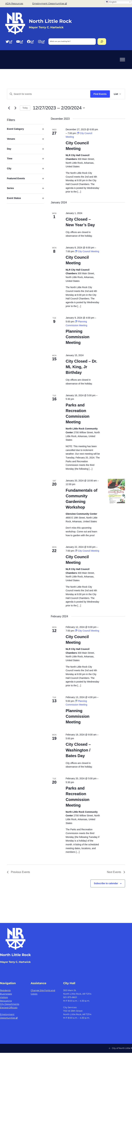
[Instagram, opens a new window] (41, 41)
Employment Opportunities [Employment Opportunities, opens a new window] (49, 3)
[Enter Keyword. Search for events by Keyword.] (48, 94)
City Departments (9, 1004)
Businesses (6, 993)
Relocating (6, 1000)
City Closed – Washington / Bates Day (78, 750)
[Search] (102, 41)
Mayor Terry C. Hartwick (15, 961)
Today (25, 108)
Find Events (100, 94)
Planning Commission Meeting (77, 337)
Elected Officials (8, 1007)
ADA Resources (14, 3)
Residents (5, 990)
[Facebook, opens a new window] (30, 41)
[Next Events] (15, 108)
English (111, 2)
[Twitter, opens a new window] (8, 41)
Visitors (4, 997)
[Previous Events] (9, 108)
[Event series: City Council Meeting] (87, 251)
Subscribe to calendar (106, 883)
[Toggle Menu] (122, 59)
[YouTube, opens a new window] (19, 41)
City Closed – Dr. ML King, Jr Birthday (81, 367)
